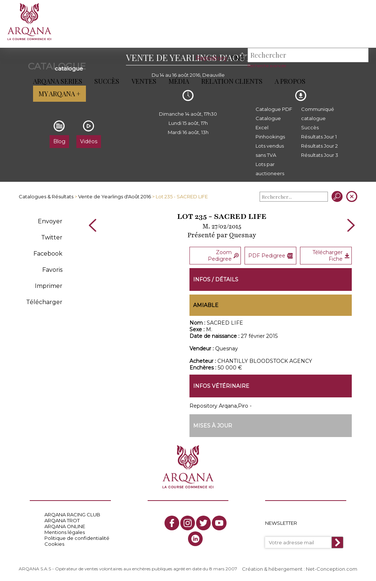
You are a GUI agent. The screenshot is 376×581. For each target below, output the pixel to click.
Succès (106, 81)
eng (238, 58)
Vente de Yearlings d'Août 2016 (114, 196)
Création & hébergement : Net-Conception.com (299, 569)
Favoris (52, 269)
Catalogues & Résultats (46, 196)
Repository (211, 58)
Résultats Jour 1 (319, 137)
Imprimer (48, 285)
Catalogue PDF (274, 109)
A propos (290, 81)
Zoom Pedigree (223, 255)
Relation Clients (232, 81)
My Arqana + (59, 93)
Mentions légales (64, 532)
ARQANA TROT (62, 520)
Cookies (54, 544)
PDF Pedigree (270, 255)
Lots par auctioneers (270, 168)
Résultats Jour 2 (319, 146)
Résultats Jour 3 (319, 155)
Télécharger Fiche (330, 255)
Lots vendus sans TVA (270, 150)
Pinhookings (270, 137)
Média (179, 81)
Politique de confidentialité (76, 538)
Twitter (51, 237)
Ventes (143, 81)
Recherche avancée (266, 65)
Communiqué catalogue (317, 113)
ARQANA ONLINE (64, 526)
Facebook (47, 253)
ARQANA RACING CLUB (72, 514)
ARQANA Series (57, 81)
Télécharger (44, 302)
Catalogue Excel (268, 122)
